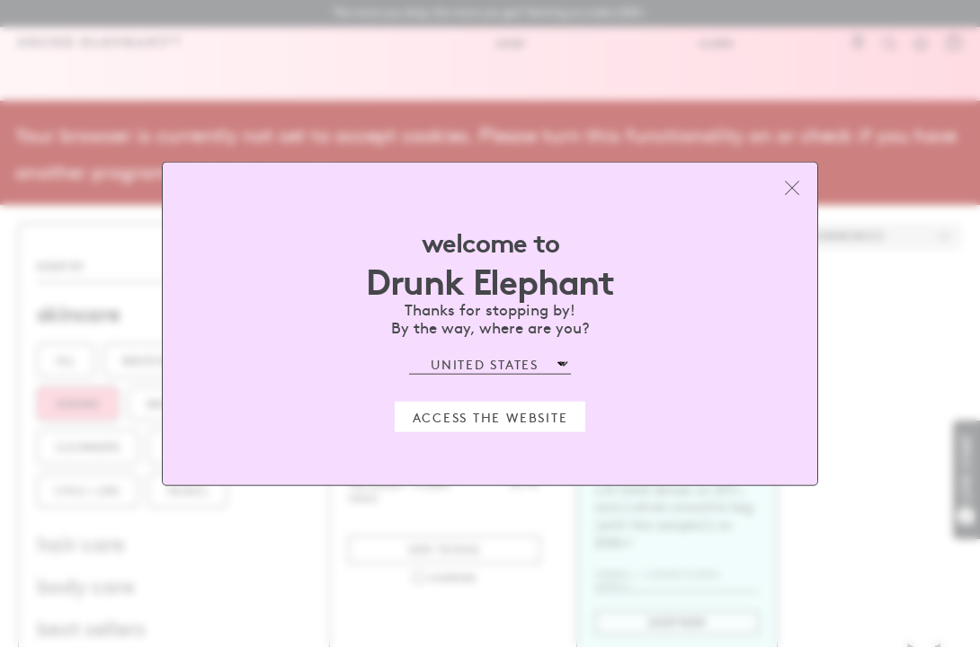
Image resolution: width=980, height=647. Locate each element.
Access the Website (490, 416)
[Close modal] (792, 188)
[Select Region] (490, 364)
